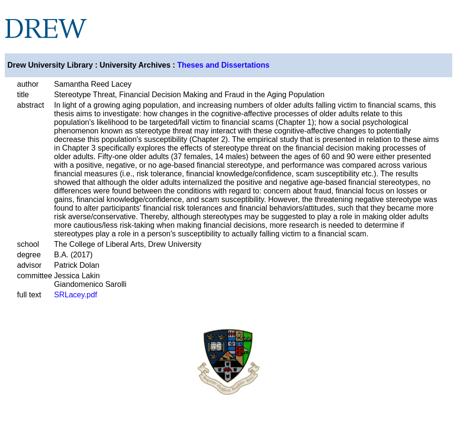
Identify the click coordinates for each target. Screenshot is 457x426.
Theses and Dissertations (223, 65)
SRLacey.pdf (75, 295)
